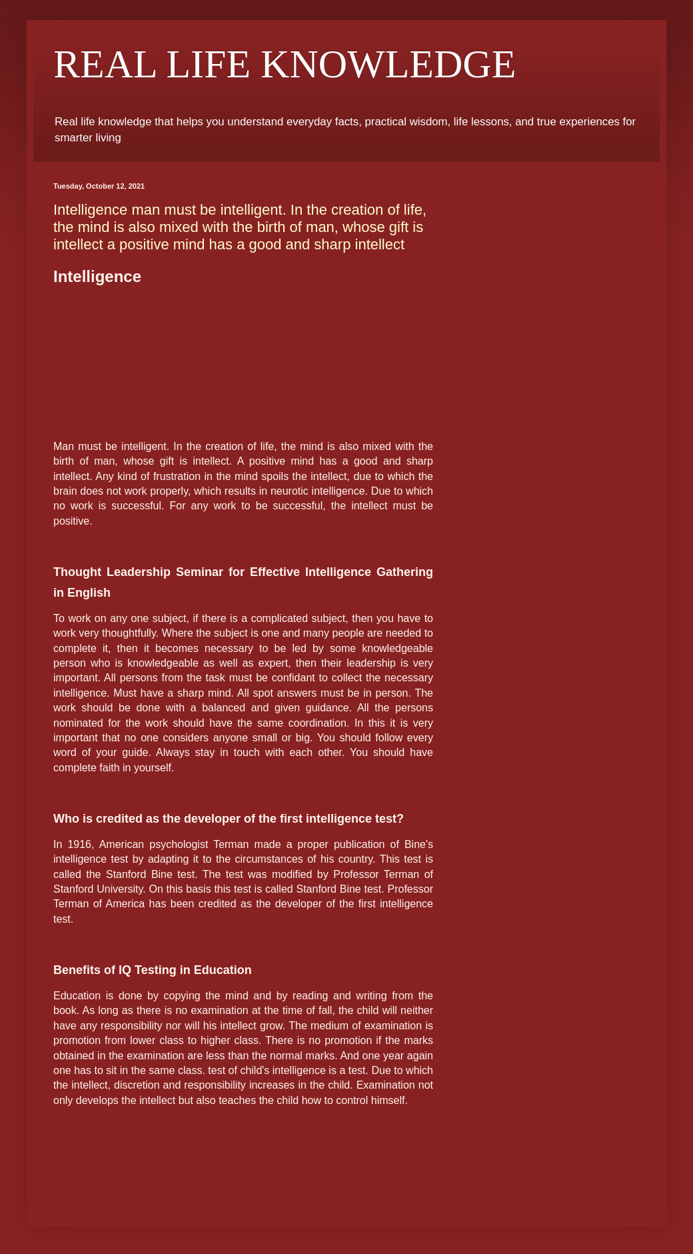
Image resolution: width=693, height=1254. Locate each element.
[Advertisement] (243, 362)
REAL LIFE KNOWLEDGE (284, 64)
